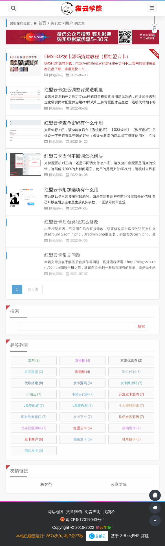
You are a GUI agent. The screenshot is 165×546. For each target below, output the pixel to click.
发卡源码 (82, 380)
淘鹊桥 (82, 369)
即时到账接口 (33, 414)
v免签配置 (34, 403)
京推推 (82, 358)
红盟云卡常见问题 (62, 253)
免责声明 (92, 511)
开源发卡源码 (131, 392)
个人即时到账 (131, 403)
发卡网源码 (131, 380)
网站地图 (55, 511)
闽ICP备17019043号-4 (82, 519)
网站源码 (56, 75)
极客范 (46, 482)
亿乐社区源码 (33, 426)
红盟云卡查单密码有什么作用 (73, 123)
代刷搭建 (34, 380)
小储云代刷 (82, 392)
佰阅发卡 (34, 448)
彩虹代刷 (131, 369)
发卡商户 (65, 23)
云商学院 (119, 482)
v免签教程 (82, 403)
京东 (33, 358)
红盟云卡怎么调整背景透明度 (73, 89)
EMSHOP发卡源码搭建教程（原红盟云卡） (87, 56)
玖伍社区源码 (131, 414)
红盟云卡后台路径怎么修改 (71, 220)
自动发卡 (131, 426)
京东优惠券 (131, 358)
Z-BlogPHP (129, 535)
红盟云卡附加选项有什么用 (71, 189)
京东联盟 (34, 369)
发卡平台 (82, 414)
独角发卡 (82, 437)
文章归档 (74, 511)
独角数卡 (131, 437)
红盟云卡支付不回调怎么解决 (73, 156)
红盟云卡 (82, 426)
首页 (42, 23)
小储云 (33, 392)
